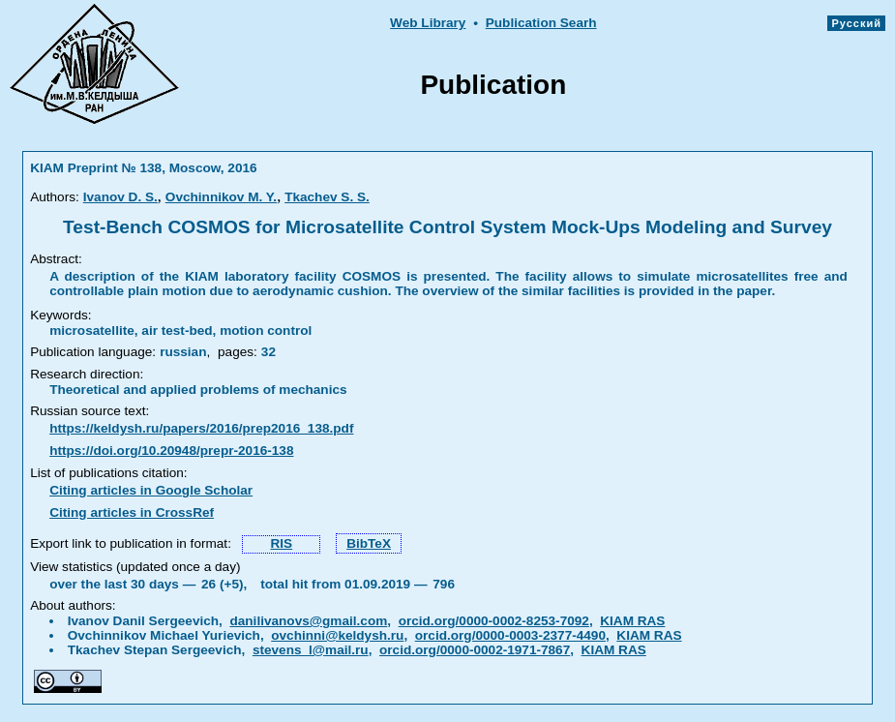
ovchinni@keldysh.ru (337, 635)
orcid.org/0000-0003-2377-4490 (510, 635)
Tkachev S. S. (327, 197)
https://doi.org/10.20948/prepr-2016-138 (171, 450)
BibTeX (368, 543)
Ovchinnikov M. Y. (221, 197)
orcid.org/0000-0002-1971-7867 (474, 650)
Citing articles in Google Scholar (151, 490)
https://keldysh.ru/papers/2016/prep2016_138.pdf (201, 428)
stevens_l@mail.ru (311, 650)
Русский (856, 23)
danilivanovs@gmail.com (308, 621)
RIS (281, 543)
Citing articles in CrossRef (131, 512)
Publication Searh (541, 22)
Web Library (427, 22)
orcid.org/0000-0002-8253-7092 (494, 621)
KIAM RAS (632, 621)
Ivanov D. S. (120, 197)
